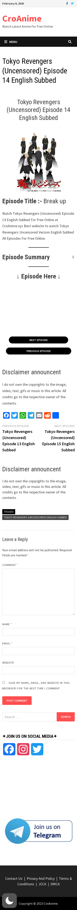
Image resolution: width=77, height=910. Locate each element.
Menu (10, 42)
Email (7, 643)
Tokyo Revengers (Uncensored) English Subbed (35, 517)
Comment (10, 565)
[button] (38, 257)
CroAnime (22, 18)
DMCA (55, 884)
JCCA (42, 884)
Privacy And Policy (41, 878)
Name (7, 624)
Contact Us (13, 878)
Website (8, 662)
